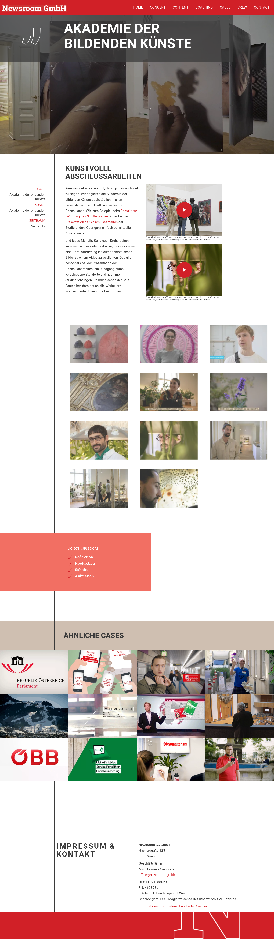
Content (180, 7)
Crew (242, 7)
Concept (158, 7)
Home (138, 7)
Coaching (204, 7)
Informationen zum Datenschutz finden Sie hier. (173, 906)
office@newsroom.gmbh (157, 875)
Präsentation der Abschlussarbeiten (91, 222)
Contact (262, 7)
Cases (225, 7)
